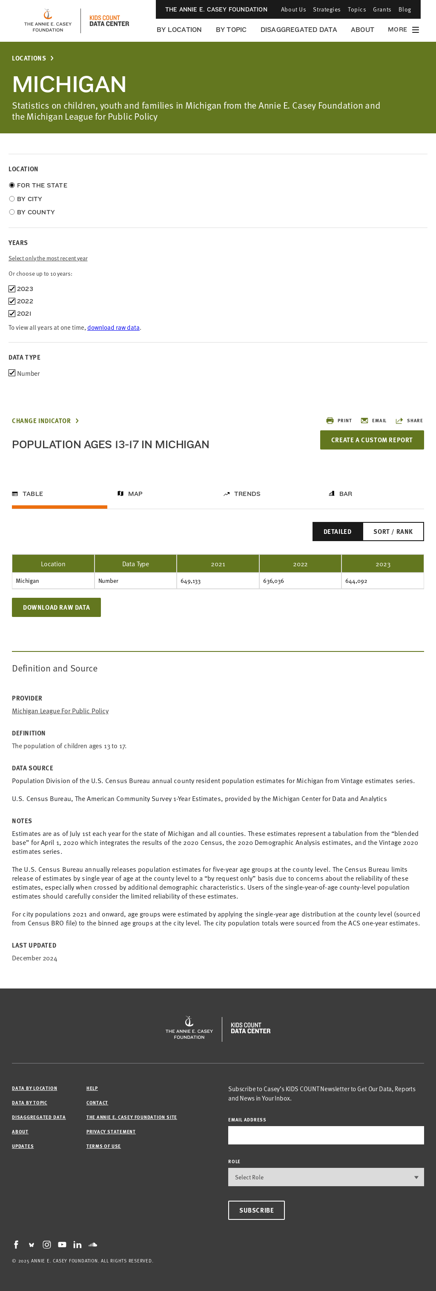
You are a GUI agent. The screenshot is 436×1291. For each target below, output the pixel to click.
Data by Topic (29, 1102)
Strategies (327, 9)
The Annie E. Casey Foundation (216, 9)
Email (373, 420)
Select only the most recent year (48, 258)
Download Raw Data (56, 607)
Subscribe (256, 1210)
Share (409, 420)
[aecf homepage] (47, 21)
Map (135, 494)
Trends (247, 494)
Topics (357, 9)
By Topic (231, 30)
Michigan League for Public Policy (60, 710)
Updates (23, 1146)
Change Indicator (41, 420)
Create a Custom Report (372, 439)
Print (339, 420)
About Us (293, 9)
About (362, 30)
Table (33, 494)
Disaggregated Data (299, 30)
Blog (405, 9)
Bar (346, 494)
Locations (29, 58)
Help (92, 1088)
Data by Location (34, 1088)
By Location (179, 30)
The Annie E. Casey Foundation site (131, 1117)
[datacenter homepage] (109, 21)
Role (234, 1161)
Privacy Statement (111, 1131)
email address (247, 1119)
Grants (382, 9)
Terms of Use (103, 1146)
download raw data (113, 327)
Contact (97, 1102)
